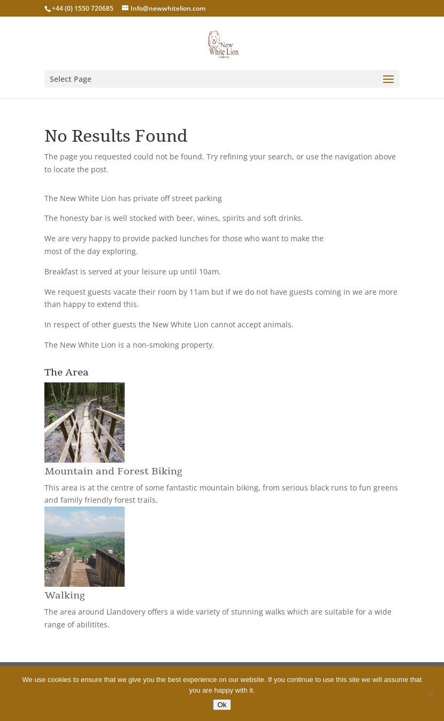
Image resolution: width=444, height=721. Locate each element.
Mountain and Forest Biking (113, 471)
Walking (64, 595)
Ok (221, 705)
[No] (430, 693)
